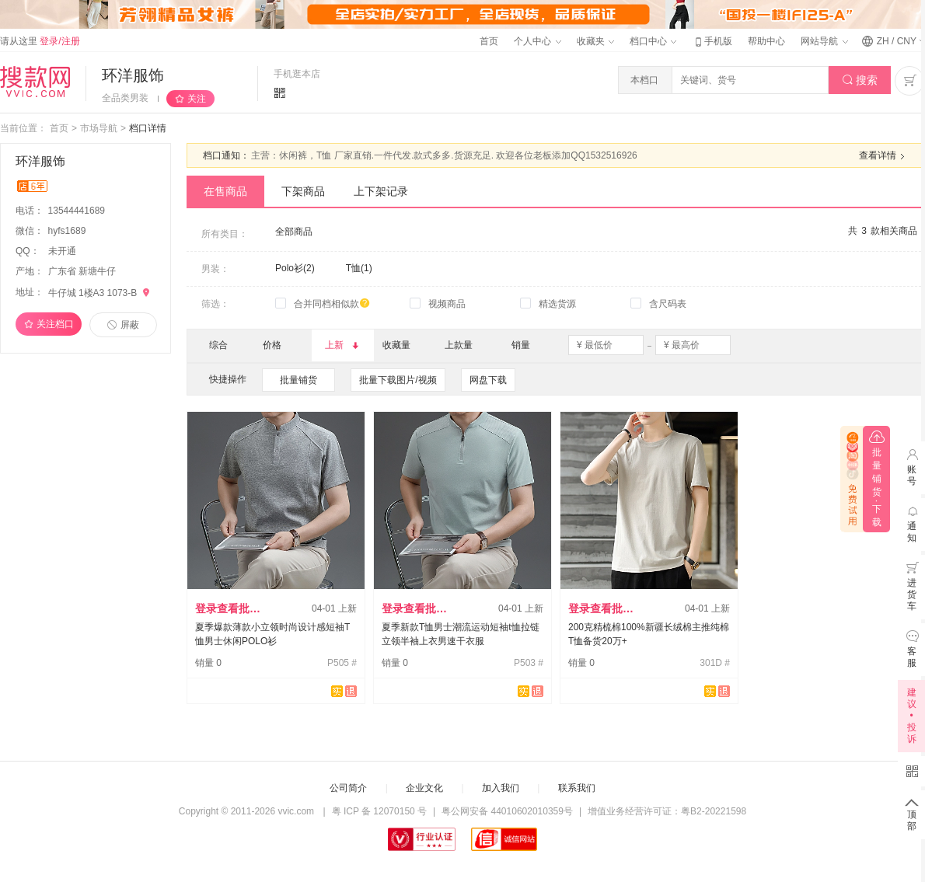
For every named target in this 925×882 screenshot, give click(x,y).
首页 (489, 41)
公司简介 (348, 788)
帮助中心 (766, 41)
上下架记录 (381, 191)
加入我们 (500, 788)
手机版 (712, 41)
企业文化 (424, 788)
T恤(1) (359, 268)
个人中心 (537, 41)
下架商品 (303, 191)
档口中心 (653, 41)
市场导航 (98, 128)
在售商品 (225, 191)
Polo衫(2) (295, 268)
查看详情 (884, 156)
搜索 (860, 80)
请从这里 (40, 41)
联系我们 (576, 788)
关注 (196, 98)
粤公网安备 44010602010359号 (507, 811)
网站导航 (824, 41)
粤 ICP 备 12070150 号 (380, 811)
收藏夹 (595, 41)
